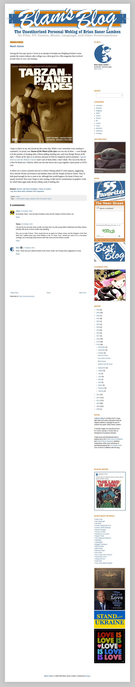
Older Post (82, 293)
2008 (98, 409)
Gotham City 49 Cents (105, 364)
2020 (98, 327)
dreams (98, 118)
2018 (98, 333)
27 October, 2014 (29, 248)
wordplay (99, 133)
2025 (98, 313)
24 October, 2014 (27, 224)
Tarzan (49, 198)
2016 (98, 339)
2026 (98, 310)
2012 (98, 397)
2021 (98, 324)
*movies (18, 198)
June (100, 376)
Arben (18, 211)
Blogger (87, 676)
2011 (98, 400)
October (101, 353)
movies (98, 123)
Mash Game (102, 361)
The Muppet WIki (115, 445)
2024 (98, 316)
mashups (32, 198)
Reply (18, 217)
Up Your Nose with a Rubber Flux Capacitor (27, 191)
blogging (99, 111)
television (99, 128)
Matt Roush (99, 548)
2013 (98, 394)
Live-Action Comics (104, 358)
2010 (98, 403)
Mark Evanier (99, 546)
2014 (98, 344)
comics (98, 116)
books (98, 113)
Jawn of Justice (45, 189)
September (102, 368)
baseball (99, 108)
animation (99, 105)
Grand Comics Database (114, 439)
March (100, 385)
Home (49, 293)
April (100, 382)
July (99, 373)
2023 (98, 318)
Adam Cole (98, 519)
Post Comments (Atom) (26, 296)
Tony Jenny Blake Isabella (103, 563)
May (99, 379)
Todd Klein (98, 561)
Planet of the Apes (41, 198)
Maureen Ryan (100, 550)
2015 (98, 342)
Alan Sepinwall (100, 521)
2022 (98, 321)
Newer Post (14, 293)
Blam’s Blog (99, 418)
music (98, 126)
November (102, 350)
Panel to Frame (103, 355)
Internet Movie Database (105, 441)
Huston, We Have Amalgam (27, 189)
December (102, 347)
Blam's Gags (25, 198)
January (101, 391)
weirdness (99, 131)
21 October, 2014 (26, 211)
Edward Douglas (100, 530)
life (97, 121)
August (100, 371)
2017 (98, 336)
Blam (17, 248)
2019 (98, 330)
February (101, 388)
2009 (98, 406)
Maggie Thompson (101, 544)
